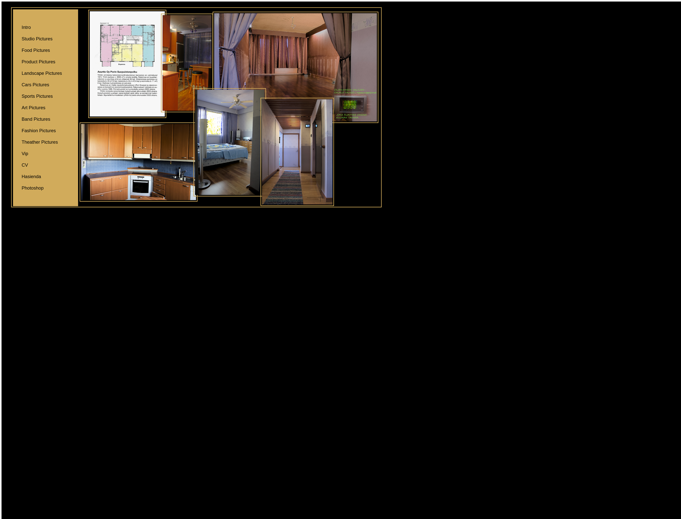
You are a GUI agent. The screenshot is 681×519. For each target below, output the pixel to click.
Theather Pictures (40, 142)
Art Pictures (33, 107)
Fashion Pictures (39, 130)
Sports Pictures (37, 96)
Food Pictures (36, 50)
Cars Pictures (35, 84)
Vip (25, 153)
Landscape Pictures (42, 73)
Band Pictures (36, 119)
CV (25, 165)
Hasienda (31, 176)
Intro (26, 27)
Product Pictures (38, 61)
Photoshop (33, 188)
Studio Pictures (37, 38)
